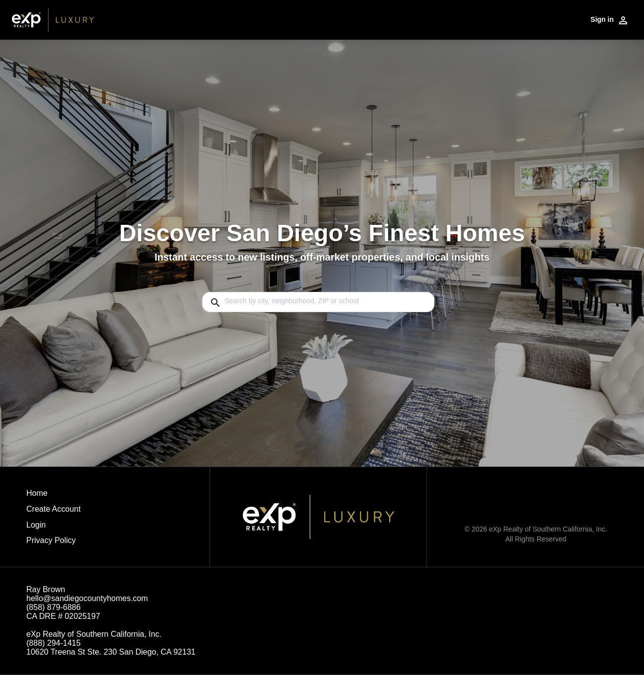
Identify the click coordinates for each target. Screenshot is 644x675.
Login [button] (36, 525)
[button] (53, 528)
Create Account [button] (53, 509)
